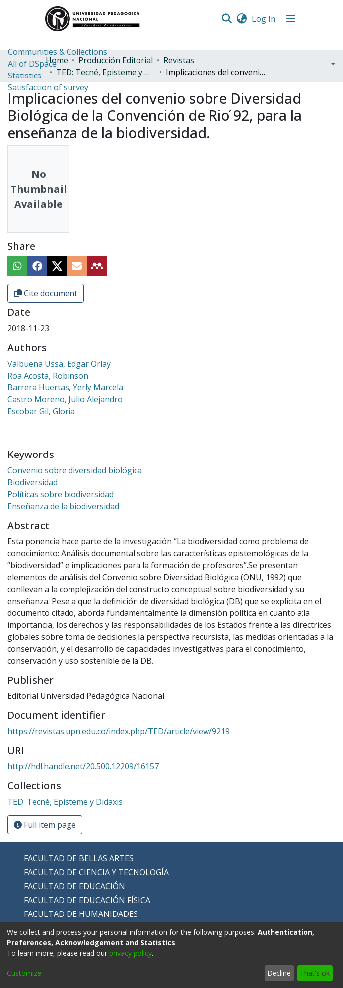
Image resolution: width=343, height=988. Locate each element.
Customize (24, 973)
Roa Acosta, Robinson (47, 375)
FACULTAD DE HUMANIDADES (81, 914)
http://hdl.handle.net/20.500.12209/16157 (83, 766)
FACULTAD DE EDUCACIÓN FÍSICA (87, 900)
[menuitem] (242, 19)
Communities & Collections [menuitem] (57, 51)
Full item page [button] (45, 824)
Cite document (45, 293)
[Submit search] (227, 19)
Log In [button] (264, 18)
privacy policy (130, 953)
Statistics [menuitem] (24, 75)
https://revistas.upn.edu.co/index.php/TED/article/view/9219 (118, 731)
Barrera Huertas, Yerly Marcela (65, 387)
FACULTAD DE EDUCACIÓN (74, 886)
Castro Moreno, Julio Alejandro (65, 399)
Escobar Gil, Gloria (41, 411)
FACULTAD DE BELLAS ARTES (79, 858)
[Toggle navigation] (290, 18)
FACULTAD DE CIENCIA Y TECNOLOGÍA (96, 872)
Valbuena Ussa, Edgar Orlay (59, 363)
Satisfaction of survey (48, 87)
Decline (279, 973)
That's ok (315, 973)
